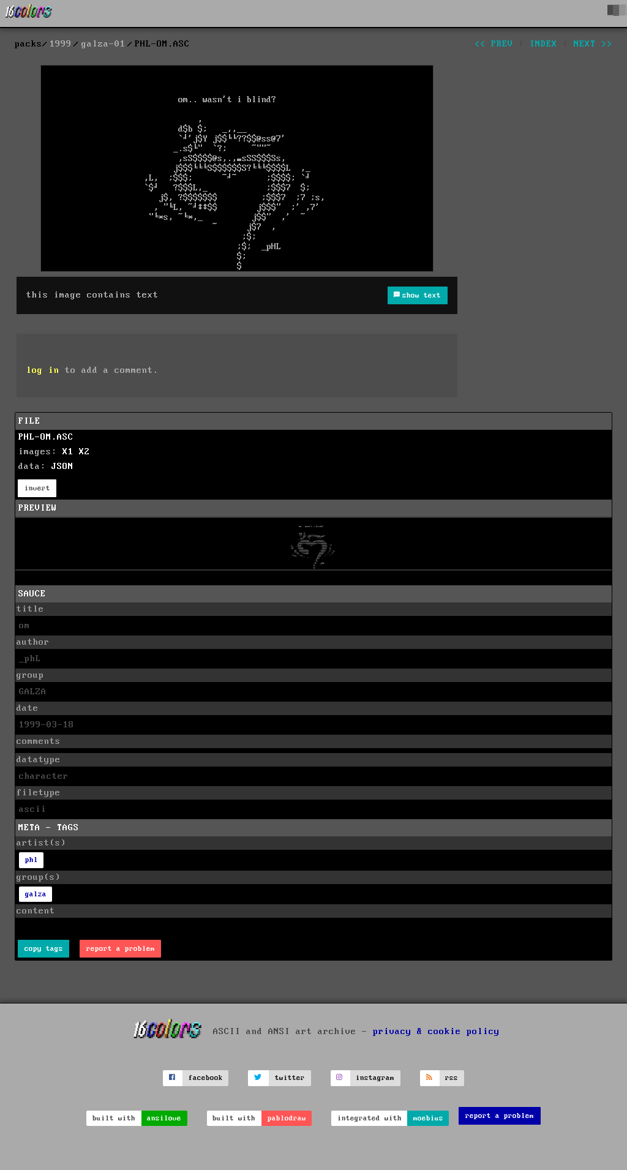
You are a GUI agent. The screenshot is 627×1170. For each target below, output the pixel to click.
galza (36, 894)
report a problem (120, 949)
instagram (375, 1078)
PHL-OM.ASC (45, 437)
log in (42, 370)
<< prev (494, 44)
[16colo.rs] (29, 13)
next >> (593, 44)
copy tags (43, 949)
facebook (206, 1078)
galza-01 (103, 44)
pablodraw (287, 1118)
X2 (84, 452)
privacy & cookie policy (436, 1032)
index (543, 44)
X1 (67, 452)
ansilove (164, 1118)
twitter (290, 1078)
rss (451, 1078)
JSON (62, 466)
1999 (61, 44)
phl (31, 860)
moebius (428, 1118)
